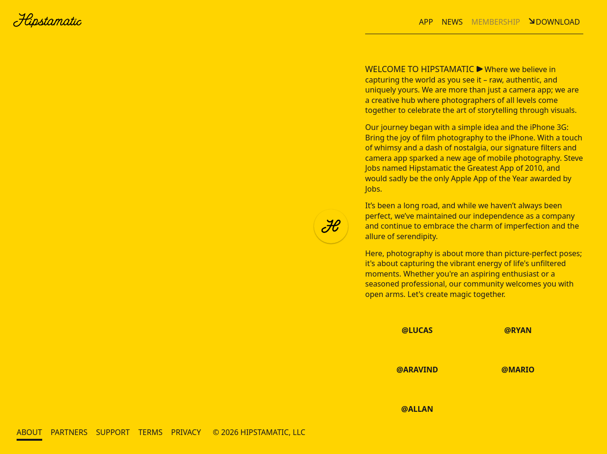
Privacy (186, 432)
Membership (495, 22)
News (452, 22)
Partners (69, 432)
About (29, 432)
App (426, 22)
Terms (150, 432)
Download (558, 22)
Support (112, 432)
